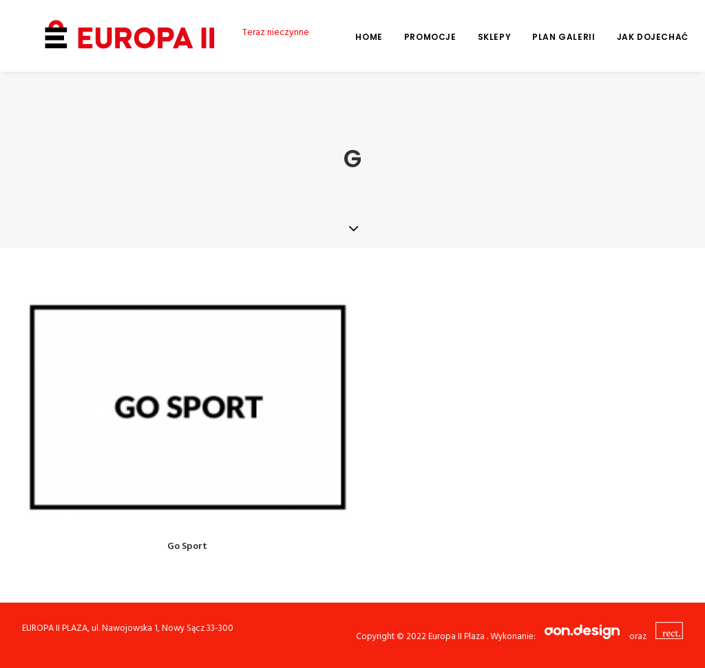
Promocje (409, 37)
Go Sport (187, 546)
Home (348, 37)
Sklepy (474, 37)
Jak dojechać (632, 37)
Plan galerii (543, 37)
